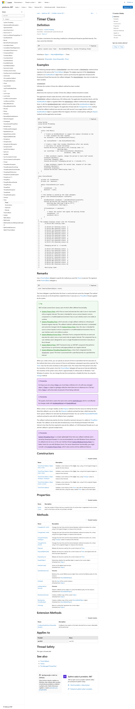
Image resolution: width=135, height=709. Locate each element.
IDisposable (48, 59)
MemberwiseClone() (43, 595)
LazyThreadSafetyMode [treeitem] (10, 88)
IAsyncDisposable (58, 59)
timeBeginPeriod (58, 403)
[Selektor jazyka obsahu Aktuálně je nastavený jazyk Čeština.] (6, 706)
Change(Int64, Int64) (43, 532)
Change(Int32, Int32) (85, 107)
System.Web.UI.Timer (49, 345)
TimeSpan (86, 476)
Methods (116, 28)
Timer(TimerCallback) (43, 487)
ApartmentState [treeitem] (8, 27)
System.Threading (49, 29)
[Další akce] (96, 13)
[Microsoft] (3, 2)
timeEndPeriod (71, 403)
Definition (116, 16)
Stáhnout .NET (128, 7)
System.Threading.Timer (50, 322)
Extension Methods (119, 30)
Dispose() (64, 411)
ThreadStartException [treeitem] (9, 190)
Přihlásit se (130, 2)
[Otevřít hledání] (124, 2)
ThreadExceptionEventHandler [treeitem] (12, 169)
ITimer (67, 59)
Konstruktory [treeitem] (8, 205)
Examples (116, 19)
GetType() (40, 581)
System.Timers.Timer (48, 311)
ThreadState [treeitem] (7, 192)
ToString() (40, 605)
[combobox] (13, 15)
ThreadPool (83, 296)
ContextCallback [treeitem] (8, 55)
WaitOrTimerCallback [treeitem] (9, 230)
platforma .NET (46, 13)
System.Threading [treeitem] (8, 22)
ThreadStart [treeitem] (7, 187)
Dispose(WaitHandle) (91, 414)
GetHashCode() (42, 565)
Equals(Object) (42, 560)
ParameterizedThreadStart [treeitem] (11, 124)
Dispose (95, 112)
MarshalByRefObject (57, 54)
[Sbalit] (22, 12)
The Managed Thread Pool (48, 666)
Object (47, 54)
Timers (42, 664)
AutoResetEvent (50, 75)
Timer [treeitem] (6, 202)
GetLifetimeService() (43, 571)
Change (39, 375)
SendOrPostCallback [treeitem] (9, 149)
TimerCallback (58, 72)
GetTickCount (77, 401)
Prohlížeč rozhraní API (58, 13)
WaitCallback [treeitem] (7, 218)
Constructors (117, 23)
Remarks (116, 21)
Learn (38, 13)
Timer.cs (44, 34)
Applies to (116, 33)
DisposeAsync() (42, 557)
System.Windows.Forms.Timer (51, 334)
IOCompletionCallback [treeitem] (10, 78)
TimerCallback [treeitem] (7, 212)
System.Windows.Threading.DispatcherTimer (56, 350)
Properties (116, 26)
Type (58, 581)
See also (116, 37)
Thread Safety (117, 35)
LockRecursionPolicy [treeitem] (9, 101)
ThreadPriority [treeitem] (7, 185)
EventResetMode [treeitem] (8, 60)
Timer (79, 278)
